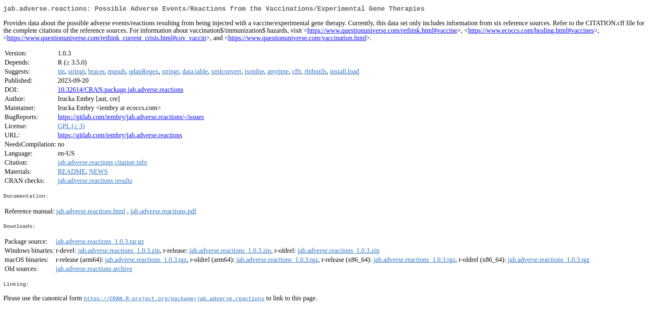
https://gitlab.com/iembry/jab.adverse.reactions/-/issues (131, 118)
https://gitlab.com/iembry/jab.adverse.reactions (120, 136)
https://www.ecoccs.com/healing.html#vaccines (531, 32)
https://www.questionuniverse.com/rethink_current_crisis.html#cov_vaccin (106, 39)
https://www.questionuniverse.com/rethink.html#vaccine (382, 32)
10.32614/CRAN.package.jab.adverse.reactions (120, 91)
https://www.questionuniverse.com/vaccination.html (297, 39)
